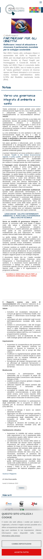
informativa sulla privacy (11, 536)
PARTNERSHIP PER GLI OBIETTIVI (19, 39)
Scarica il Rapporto (10, 474)
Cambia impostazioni (21, 544)
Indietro (21, 488)
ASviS (8, 36)
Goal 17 (15, 36)
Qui (3, 530)
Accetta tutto (21, 552)
